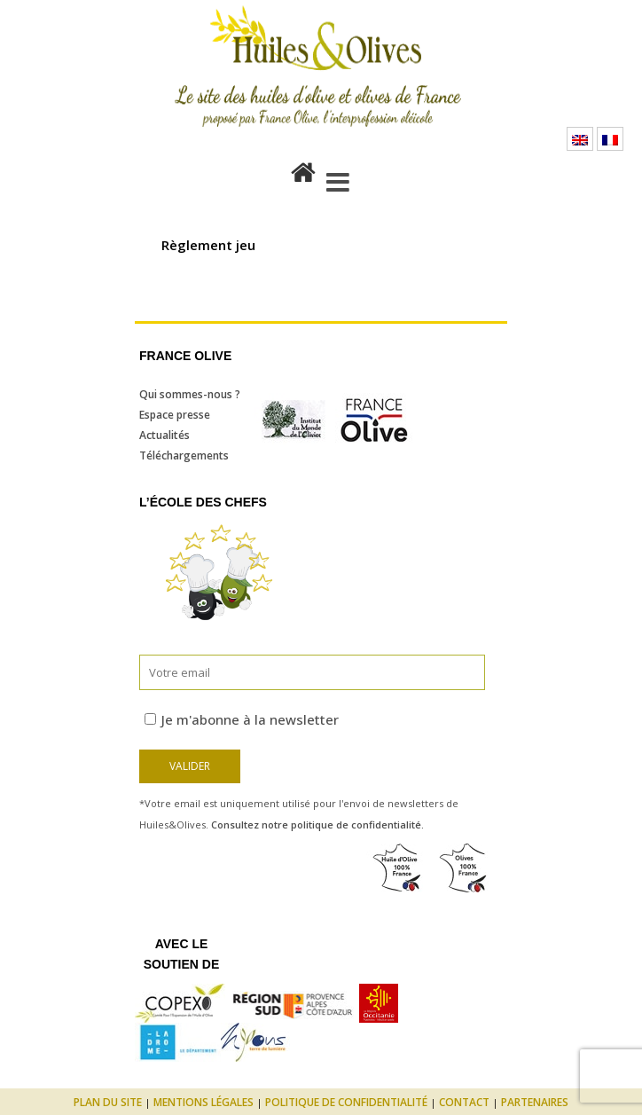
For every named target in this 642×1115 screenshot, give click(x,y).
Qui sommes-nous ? (189, 394)
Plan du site (108, 1102)
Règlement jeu (208, 245)
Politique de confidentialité (346, 1102)
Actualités (164, 435)
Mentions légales (203, 1102)
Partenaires (534, 1102)
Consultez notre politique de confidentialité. (317, 824)
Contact (464, 1102)
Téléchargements (184, 455)
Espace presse (174, 414)
